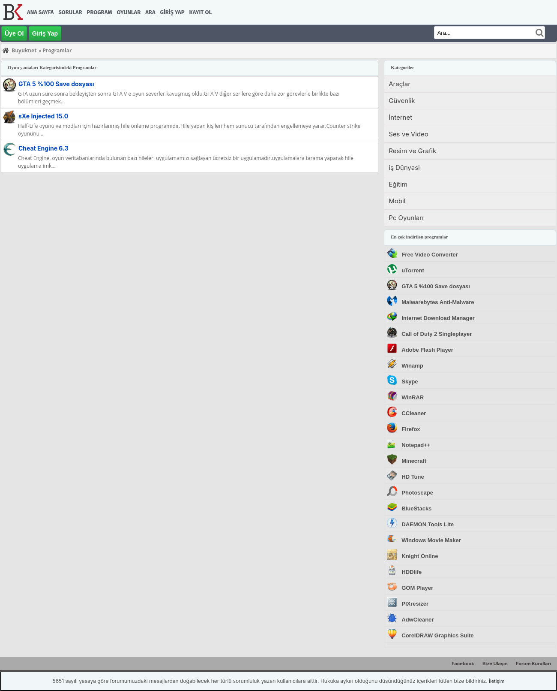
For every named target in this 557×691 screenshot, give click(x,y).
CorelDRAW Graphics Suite (437, 635)
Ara (150, 12)
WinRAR (412, 397)
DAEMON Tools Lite (427, 524)
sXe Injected (43, 116)
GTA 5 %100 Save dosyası (56, 84)
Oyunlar (129, 12)
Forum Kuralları (533, 664)
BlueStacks (416, 508)
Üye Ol (14, 33)
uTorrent (412, 270)
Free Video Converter (429, 254)
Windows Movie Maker (431, 540)
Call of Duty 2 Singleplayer (436, 334)
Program (99, 12)
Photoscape (417, 492)
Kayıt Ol (200, 12)
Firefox (410, 429)
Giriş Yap (172, 12)
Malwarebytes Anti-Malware (437, 302)
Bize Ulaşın (495, 664)
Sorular (70, 12)
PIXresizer (414, 603)
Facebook (463, 664)
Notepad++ (415, 445)
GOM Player (417, 588)
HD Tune (412, 477)
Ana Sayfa (40, 12)
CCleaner (413, 413)
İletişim (496, 681)
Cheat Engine (43, 148)
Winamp (412, 365)
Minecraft (413, 461)
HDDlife (411, 572)
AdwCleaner (417, 619)
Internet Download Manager (437, 318)
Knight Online (419, 556)
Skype (409, 381)
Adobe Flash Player (427, 350)
